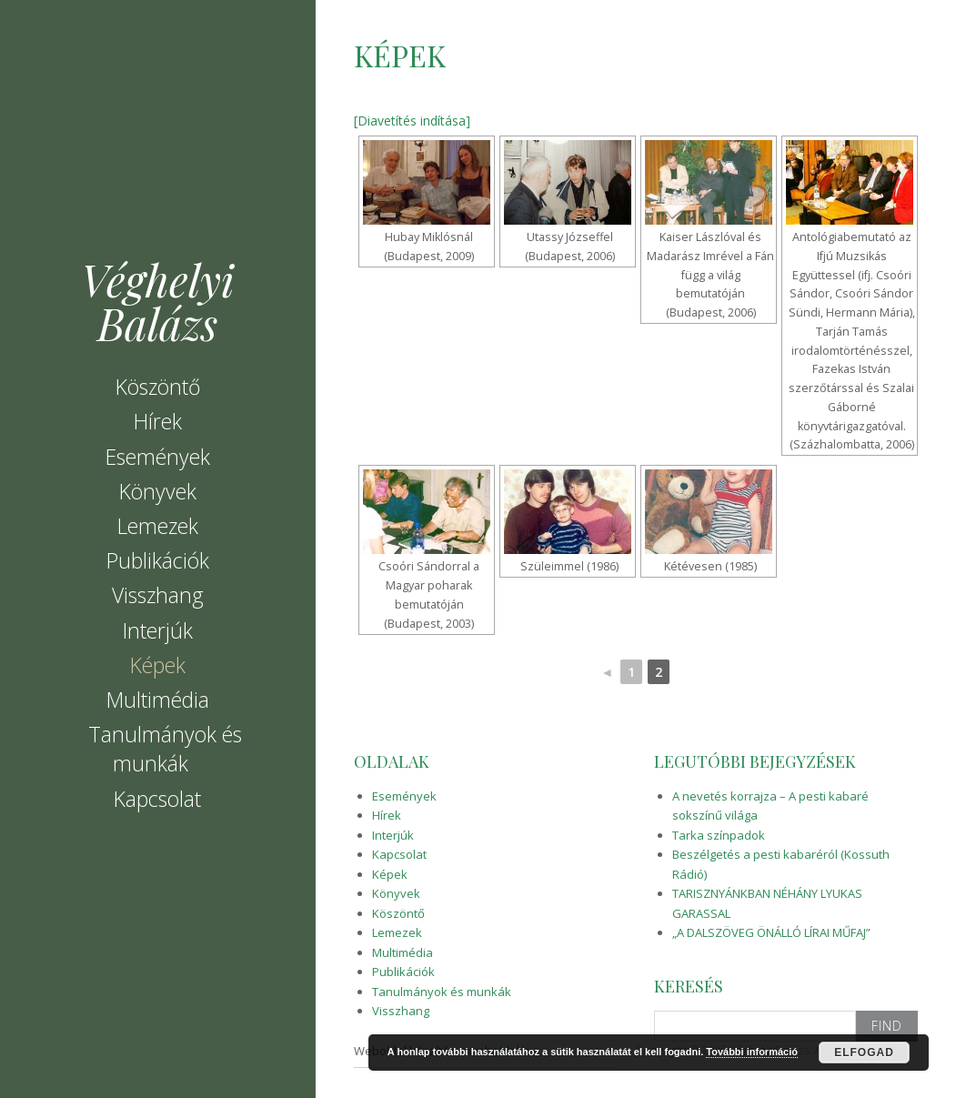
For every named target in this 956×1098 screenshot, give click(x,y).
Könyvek (157, 491)
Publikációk (157, 560)
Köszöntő (158, 386)
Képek (158, 665)
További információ (752, 1051)
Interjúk (158, 630)
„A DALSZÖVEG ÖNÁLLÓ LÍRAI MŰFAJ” (771, 932)
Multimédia (157, 699)
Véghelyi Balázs (158, 301)
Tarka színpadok (718, 835)
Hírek (158, 421)
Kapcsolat (157, 798)
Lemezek (157, 525)
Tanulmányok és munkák (165, 749)
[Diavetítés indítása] (412, 120)
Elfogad (864, 1052)
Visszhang (158, 594)
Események (158, 456)
